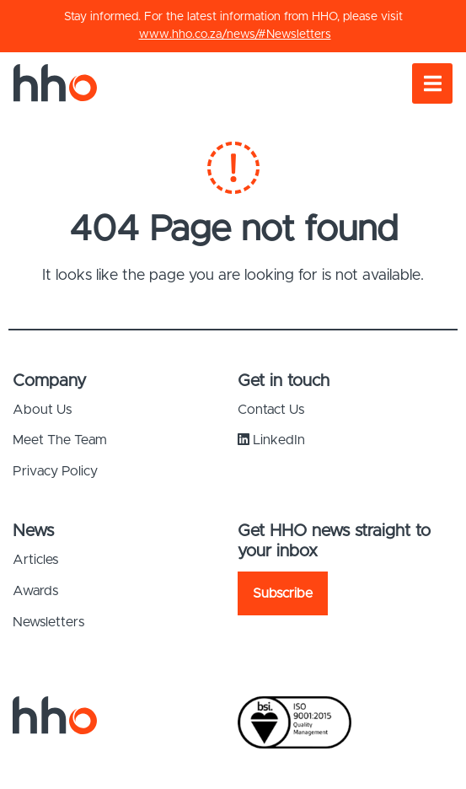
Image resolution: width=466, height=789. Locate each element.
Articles (35, 559)
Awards (35, 591)
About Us (42, 409)
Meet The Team (60, 440)
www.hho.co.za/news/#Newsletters (235, 34)
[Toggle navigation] (432, 83)
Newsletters (48, 622)
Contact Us (271, 409)
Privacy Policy (55, 471)
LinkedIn (271, 439)
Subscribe (283, 593)
